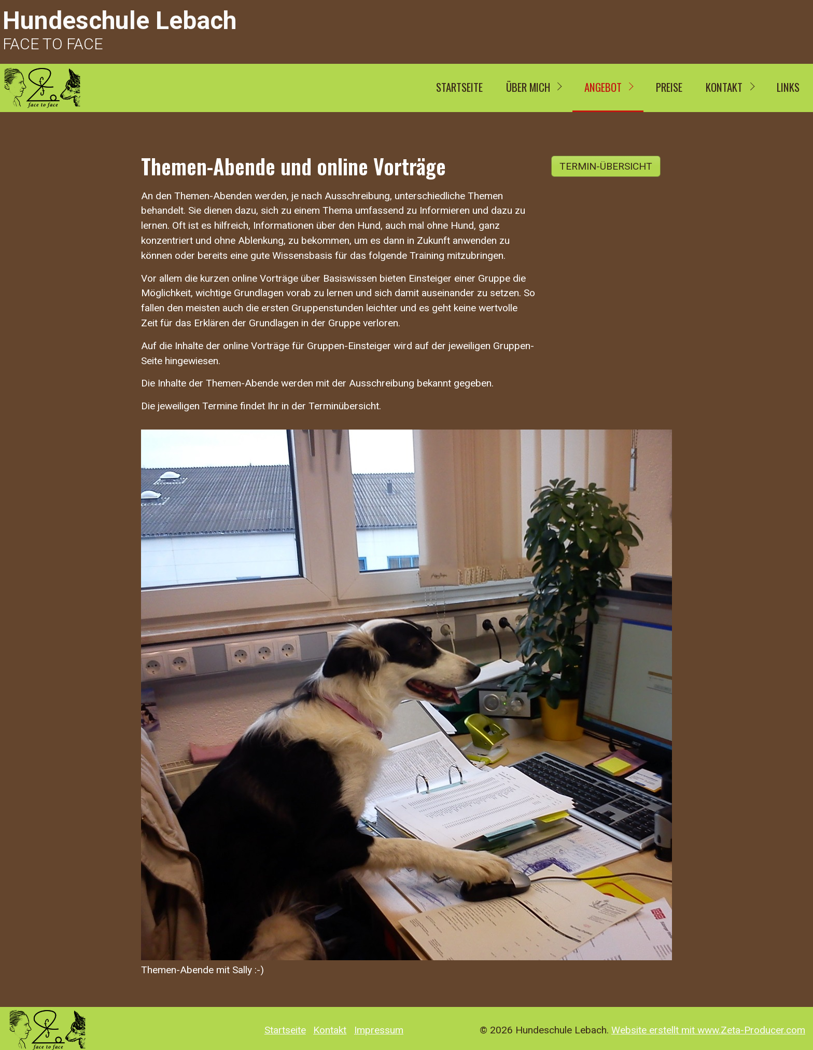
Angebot (603, 87)
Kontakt (724, 87)
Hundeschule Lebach (119, 20)
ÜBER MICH (528, 87)
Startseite (459, 87)
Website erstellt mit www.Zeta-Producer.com (708, 1030)
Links (788, 87)
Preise (669, 87)
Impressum (378, 1030)
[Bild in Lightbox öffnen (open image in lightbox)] (406, 695)
